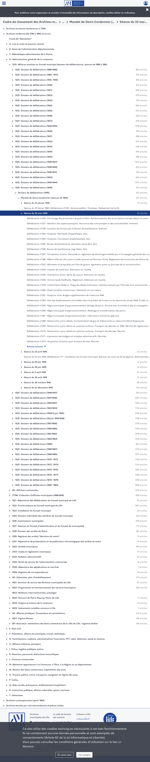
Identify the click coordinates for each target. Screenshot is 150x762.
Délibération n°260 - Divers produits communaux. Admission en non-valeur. (64, 290)
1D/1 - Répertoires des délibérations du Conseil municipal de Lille (44, 500)
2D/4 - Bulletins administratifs (26, 556)
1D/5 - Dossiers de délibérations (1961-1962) (36, 433)
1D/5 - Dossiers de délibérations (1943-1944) (36, 182)
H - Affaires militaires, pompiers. (25, 643)
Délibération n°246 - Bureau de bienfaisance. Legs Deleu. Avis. (57, 249)
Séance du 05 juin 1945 (35, 361)
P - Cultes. (14, 679)
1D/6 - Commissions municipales (28, 520)
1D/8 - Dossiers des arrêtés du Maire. (30, 531)
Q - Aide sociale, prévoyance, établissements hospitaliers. (37, 684)
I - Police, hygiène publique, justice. (26, 649)
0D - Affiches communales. (25, 490)
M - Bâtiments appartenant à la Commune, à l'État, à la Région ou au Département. (50, 664)
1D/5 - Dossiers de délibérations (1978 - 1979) (36, 479)
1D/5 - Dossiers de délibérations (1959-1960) (36, 428)
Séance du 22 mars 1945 (35, 213)
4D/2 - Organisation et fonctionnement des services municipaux (44, 587)
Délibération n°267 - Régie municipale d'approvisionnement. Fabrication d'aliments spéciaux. (73, 315)
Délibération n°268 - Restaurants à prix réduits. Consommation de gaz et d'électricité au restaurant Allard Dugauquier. (86, 320)
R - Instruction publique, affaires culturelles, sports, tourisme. (39, 690)
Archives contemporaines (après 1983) (25, 700)
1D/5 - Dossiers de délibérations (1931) (33, 136)
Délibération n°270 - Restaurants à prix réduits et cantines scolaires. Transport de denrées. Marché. (76, 331)
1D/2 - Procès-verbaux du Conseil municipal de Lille (37, 505)
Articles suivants (35, 346)
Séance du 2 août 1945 (35, 372)
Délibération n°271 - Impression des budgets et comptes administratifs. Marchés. (67, 336)
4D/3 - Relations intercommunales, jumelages (34, 592)
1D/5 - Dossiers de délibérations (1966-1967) (36, 449)
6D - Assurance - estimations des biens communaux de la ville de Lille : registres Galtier (55, 623)
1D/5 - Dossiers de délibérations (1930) (33, 131)
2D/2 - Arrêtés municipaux (25, 546)
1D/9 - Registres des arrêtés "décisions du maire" (36, 536)
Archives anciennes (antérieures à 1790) (26, 28)
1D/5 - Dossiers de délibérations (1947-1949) (36, 397)
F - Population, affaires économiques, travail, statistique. (37, 633)
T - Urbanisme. (16, 695)
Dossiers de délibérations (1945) (34, 192)
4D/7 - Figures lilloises (22, 618)
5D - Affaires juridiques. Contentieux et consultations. (38, 613)
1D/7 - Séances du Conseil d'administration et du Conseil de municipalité (48, 525)
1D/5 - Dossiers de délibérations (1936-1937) (36, 161)
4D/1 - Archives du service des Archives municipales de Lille (41, 582)
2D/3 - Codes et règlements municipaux (31, 551)
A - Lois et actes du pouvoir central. (26, 43)
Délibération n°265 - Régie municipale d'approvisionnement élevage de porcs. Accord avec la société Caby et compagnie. (87, 305)
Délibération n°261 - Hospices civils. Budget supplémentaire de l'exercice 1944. (65, 295)
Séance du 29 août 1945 (35, 377)
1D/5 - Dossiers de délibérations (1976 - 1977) (36, 474)
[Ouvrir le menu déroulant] (4, 3)
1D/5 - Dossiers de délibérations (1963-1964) (36, 438)
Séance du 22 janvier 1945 (37, 202)
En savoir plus (64, 754)
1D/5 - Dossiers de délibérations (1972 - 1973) (36, 464)
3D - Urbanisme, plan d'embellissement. (31, 577)
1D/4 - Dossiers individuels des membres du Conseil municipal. (42, 515)
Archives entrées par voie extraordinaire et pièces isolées (35, 705)
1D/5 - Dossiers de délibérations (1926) (33, 115)
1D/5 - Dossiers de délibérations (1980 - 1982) (36, 484)
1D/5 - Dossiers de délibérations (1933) (33, 146)
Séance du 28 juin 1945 (35, 366)
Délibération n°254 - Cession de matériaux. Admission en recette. (59, 269)
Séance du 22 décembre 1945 (38, 387)
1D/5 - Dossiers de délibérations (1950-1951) (36, 402)
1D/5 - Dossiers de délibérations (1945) (33, 187)
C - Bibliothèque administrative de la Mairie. (31, 54)
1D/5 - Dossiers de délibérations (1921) (33, 90)
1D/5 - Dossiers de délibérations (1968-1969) (36, 454)
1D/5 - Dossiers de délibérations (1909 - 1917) (36, 74)
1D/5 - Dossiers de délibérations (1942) (33, 177)
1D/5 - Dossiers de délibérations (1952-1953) (36, 407)
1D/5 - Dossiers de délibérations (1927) (33, 120)
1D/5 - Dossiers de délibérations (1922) (33, 95)
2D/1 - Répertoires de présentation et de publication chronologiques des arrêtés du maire (56, 541)
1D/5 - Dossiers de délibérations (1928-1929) (36, 125)
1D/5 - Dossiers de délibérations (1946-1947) (36, 392)
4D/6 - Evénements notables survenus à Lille (33, 608)
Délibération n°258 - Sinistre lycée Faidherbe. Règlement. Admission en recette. (66, 279)
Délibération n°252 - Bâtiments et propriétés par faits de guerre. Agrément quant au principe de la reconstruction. (84, 264)
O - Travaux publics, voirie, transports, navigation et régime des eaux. (43, 674)
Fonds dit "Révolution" (20, 38)
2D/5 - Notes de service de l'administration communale (39, 561)
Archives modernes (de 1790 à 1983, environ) (28, 33)
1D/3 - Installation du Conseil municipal (31, 510)
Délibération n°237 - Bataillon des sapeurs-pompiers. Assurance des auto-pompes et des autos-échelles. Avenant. (82, 223)
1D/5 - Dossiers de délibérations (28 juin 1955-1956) (39, 418)
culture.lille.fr (83, 718)
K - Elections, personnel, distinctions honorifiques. (34, 654)
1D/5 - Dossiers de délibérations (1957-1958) (36, 423)
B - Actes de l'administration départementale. (31, 48)
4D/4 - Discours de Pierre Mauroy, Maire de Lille (35, 597)
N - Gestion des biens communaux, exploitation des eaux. (37, 669)
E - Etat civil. (15, 628)
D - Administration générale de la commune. (31, 59)
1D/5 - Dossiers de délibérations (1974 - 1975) (36, 469)
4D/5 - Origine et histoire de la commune (32, 602)
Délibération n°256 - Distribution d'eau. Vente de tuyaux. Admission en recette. (66, 274)
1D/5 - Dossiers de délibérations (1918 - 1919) (36, 79)
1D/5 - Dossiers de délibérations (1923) (33, 100)
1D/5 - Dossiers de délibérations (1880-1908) (36, 69)
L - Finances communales (21, 659)
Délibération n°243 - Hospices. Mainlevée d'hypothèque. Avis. (57, 233)
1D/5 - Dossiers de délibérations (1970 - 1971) (36, 459)
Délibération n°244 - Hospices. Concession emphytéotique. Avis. (59, 238)
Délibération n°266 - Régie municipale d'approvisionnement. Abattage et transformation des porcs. (76, 310)
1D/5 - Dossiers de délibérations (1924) (33, 105)
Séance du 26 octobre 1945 (37, 382)
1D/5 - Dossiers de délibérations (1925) (33, 110)
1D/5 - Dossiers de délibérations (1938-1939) (36, 166)
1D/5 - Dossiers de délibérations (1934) (33, 151)
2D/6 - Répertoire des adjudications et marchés (35, 566)
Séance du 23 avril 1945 (35, 351)
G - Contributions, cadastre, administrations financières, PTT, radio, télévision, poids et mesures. (57, 638)
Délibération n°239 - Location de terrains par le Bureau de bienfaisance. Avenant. (67, 228)
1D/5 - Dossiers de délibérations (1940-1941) (36, 172)
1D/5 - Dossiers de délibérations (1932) (33, 141)
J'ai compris (84, 754)
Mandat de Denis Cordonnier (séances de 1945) (44, 197)
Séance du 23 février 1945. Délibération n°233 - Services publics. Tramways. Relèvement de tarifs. (72, 207)
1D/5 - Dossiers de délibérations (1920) (33, 84)
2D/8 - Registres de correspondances (30, 572)
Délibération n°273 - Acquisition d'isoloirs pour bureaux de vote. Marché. (63, 341)
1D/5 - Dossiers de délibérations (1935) (33, 156)
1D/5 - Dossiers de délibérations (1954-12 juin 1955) (39, 413)
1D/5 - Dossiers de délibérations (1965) (33, 443)
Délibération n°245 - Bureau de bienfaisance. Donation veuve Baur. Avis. (62, 243)
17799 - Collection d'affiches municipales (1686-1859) (38, 495)
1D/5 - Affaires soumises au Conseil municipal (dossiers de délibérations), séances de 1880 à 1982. (60, 64)
